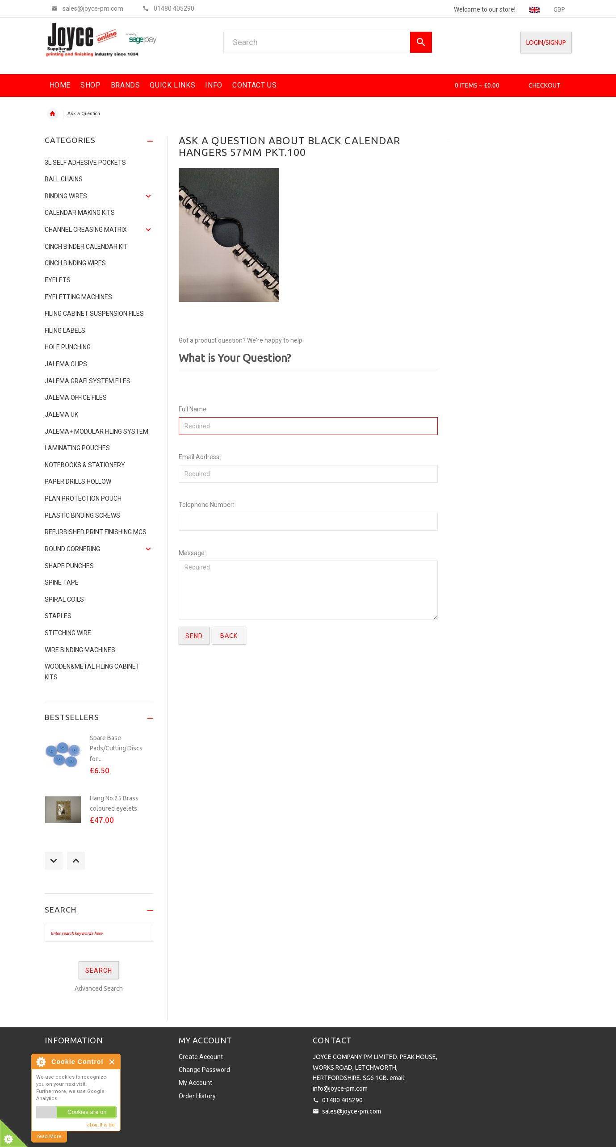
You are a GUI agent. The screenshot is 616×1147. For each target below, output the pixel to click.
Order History (197, 1096)
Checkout (544, 85)
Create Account (201, 1056)
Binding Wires (66, 196)
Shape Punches (69, 565)
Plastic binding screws (82, 515)
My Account (195, 1082)
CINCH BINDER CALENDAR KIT (86, 246)
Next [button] (76, 861)
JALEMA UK (61, 414)
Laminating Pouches (77, 448)
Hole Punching (68, 347)
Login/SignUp (546, 42)
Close (112, 1062)
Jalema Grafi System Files (87, 381)
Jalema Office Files (76, 397)
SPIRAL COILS (64, 599)
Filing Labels (65, 330)
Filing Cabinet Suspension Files (94, 313)
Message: (192, 553)
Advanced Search (99, 988)
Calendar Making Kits (80, 212)
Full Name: (193, 409)
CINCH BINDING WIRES (75, 263)
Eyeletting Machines (78, 297)
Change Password (204, 1069)
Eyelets (58, 280)
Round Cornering (72, 549)
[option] (99, 759)
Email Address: (200, 456)
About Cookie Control (41, 1061)
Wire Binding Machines (80, 649)
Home (53, 114)
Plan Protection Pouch (83, 498)
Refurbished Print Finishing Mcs (96, 532)
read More (49, 1136)
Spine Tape (62, 582)
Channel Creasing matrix (86, 229)
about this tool (101, 1124)
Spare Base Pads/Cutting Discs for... (116, 748)
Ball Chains (64, 179)
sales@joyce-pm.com (351, 1111)
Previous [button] (54, 861)
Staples (58, 616)
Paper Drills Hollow (78, 481)
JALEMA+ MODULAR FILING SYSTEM (96, 431)
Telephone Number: (206, 504)
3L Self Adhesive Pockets (85, 162)
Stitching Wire (68, 632)
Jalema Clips (66, 364)
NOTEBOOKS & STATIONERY (85, 465)
